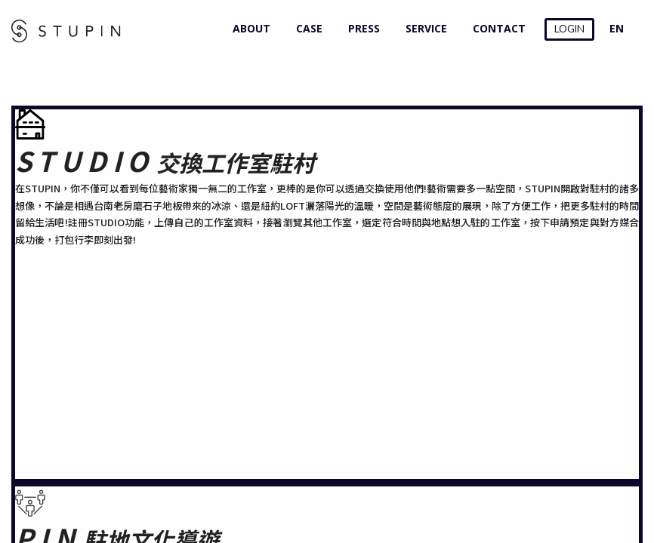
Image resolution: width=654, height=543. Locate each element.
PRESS (360, 28)
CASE (305, 28)
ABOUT (248, 28)
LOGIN (569, 29)
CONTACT (496, 28)
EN (616, 28)
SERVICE (423, 28)
